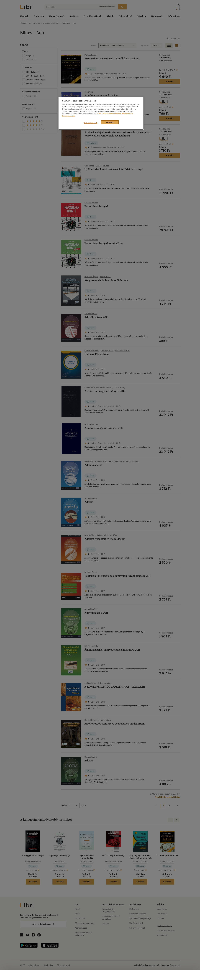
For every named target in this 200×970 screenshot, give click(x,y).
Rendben (110, 122)
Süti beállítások (90, 123)
